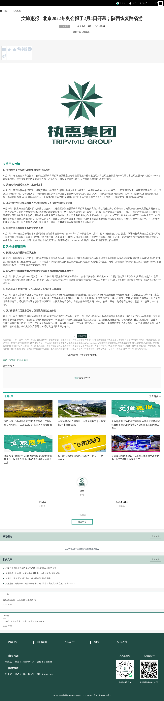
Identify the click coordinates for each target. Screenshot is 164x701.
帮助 (96, 642)
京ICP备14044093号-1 (102, 695)
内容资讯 (13, 642)
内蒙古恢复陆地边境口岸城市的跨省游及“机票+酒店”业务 (30, 568)
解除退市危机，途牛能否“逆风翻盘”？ (20, 600)
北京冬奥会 (22, 360)
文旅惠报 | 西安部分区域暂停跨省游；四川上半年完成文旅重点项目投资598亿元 (40, 583)
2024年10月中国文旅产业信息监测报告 (82, 549)
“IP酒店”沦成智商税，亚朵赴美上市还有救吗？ (23, 621)
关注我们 (144, 3)
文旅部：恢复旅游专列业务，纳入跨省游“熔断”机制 (28, 578)
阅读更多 (82, 522)
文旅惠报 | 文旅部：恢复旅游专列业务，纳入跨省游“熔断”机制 (32, 573)
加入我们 (70, 642)
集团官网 (42, 642)
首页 (6, 11)
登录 (76, 378)
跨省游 (12, 360)
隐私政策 (122, 642)
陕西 (5, 360)
